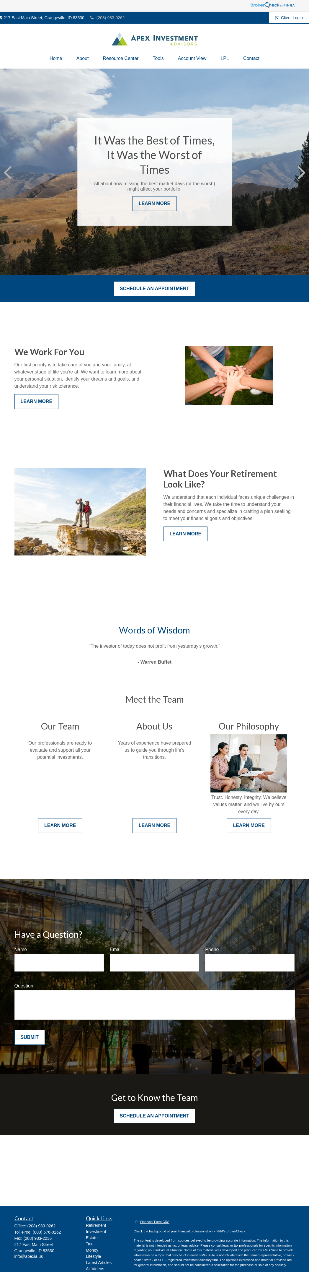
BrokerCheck (235, 1231)
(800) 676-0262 (47, 1232)
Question (23, 985)
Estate (92, 1237)
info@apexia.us (28, 1256)
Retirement (96, 1225)
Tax (89, 1244)
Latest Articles (99, 1262)
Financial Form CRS (154, 1222)
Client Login (289, 17)
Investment (96, 1231)
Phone (212, 949)
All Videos (95, 1268)
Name (20, 949)
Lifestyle (93, 1256)
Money (92, 1250)
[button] (55, 58)
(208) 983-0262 (107, 17)
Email (116, 949)
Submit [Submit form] (30, 1037)
